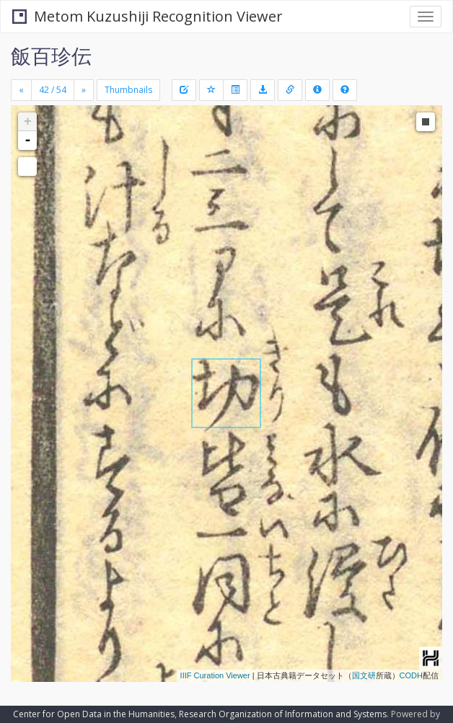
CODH (411, 675)
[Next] (84, 90)
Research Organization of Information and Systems (283, 714)
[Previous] (21, 90)
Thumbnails (128, 90)
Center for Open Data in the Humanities (94, 714)
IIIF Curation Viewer (215, 675)
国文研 (364, 675)
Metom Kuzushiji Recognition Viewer (147, 16)
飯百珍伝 (51, 55)
